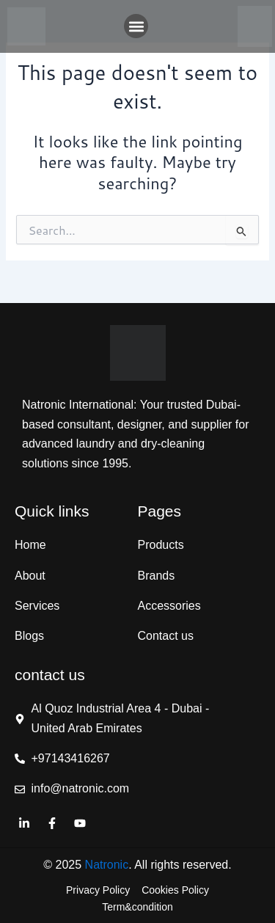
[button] (136, 26)
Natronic (107, 864)
